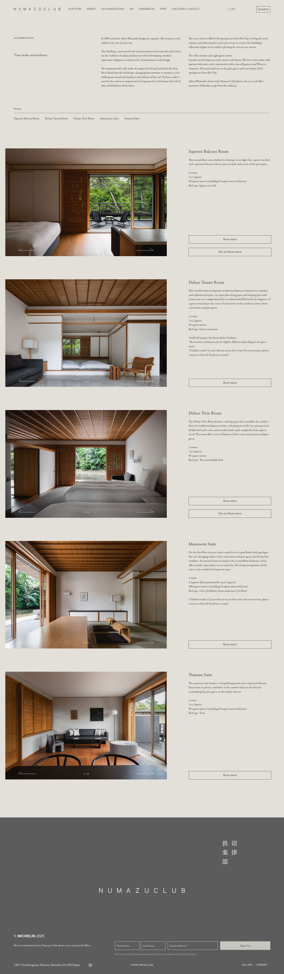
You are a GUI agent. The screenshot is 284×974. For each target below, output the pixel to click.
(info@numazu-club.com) (145, 954)
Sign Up (245, 945)
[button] (27, 250)
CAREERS (261, 964)
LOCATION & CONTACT (186, 9)
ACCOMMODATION (112, 9)
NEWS (163, 9)
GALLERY (247, 964)
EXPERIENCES (146, 9)
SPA (132, 9)
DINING (91, 9)
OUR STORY (75, 9)
